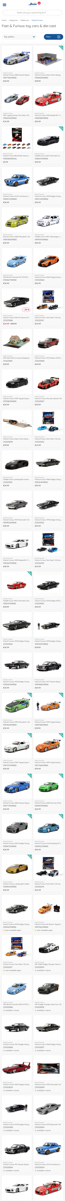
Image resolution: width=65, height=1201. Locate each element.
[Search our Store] (32, 12)
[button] (59, 5)
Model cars (25, 20)
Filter (53, 37)
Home (4, 20)
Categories (13, 20)
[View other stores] (39, 3)
